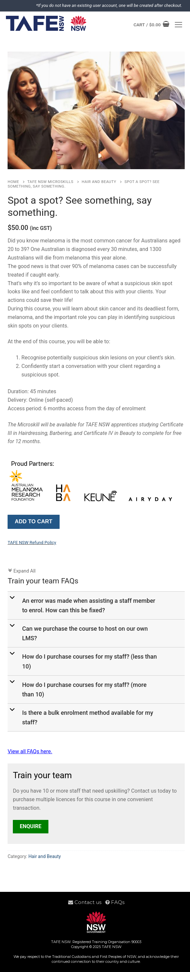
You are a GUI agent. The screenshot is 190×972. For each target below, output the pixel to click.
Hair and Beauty (99, 181)
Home (13, 181)
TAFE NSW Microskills (50, 181)
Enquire (30, 826)
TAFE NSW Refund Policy (32, 542)
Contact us (86, 902)
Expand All (22, 571)
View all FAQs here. (30, 751)
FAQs (114, 902)
